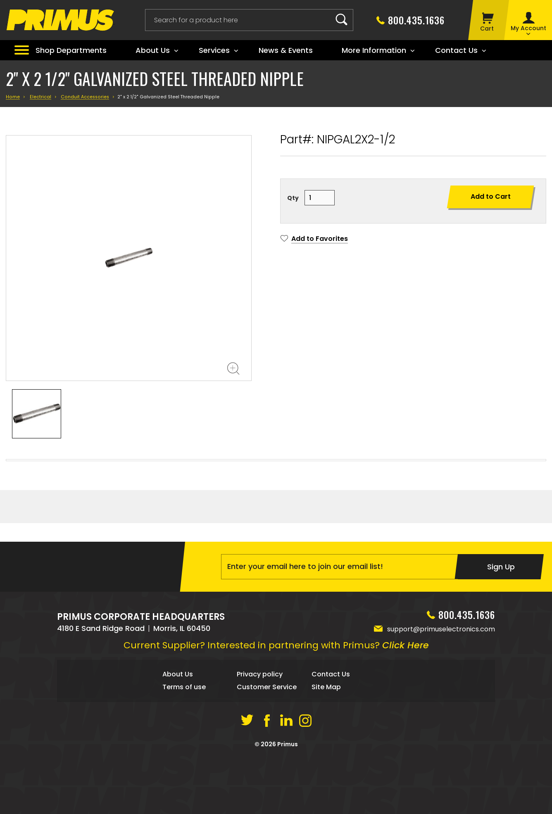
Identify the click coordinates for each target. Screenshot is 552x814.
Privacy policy (260, 730)
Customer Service (267, 742)
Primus (287, 799)
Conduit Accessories (85, 97)
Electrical (40, 97)
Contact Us (331, 730)
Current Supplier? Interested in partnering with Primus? (276, 701)
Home (13, 97)
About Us (177, 730)
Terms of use (184, 742)
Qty (293, 198)
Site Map (326, 742)
